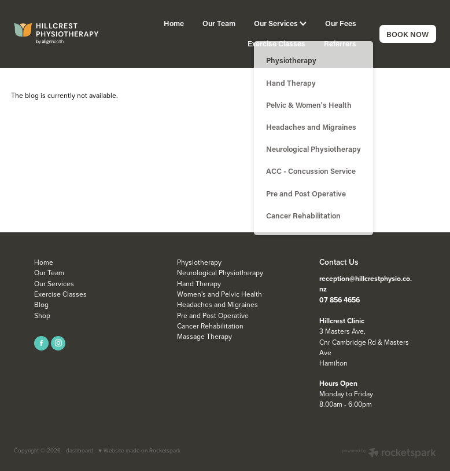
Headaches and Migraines (217, 304)
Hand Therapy (199, 284)
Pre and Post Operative (213, 315)
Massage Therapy (204, 336)
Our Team (218, 23)
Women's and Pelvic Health (219, 294)
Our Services (280, 23)
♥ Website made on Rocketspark (139, 450)
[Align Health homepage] (56, 33)
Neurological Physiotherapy (220, 273)
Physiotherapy (199, 262)
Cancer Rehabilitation (210, 326)
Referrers (340, 43)
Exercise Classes (276, 43)
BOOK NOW (407, 34)
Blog (41, 304)
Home (174, 23)
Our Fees (340, 23)
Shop (42, 315)
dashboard (79, 450)
